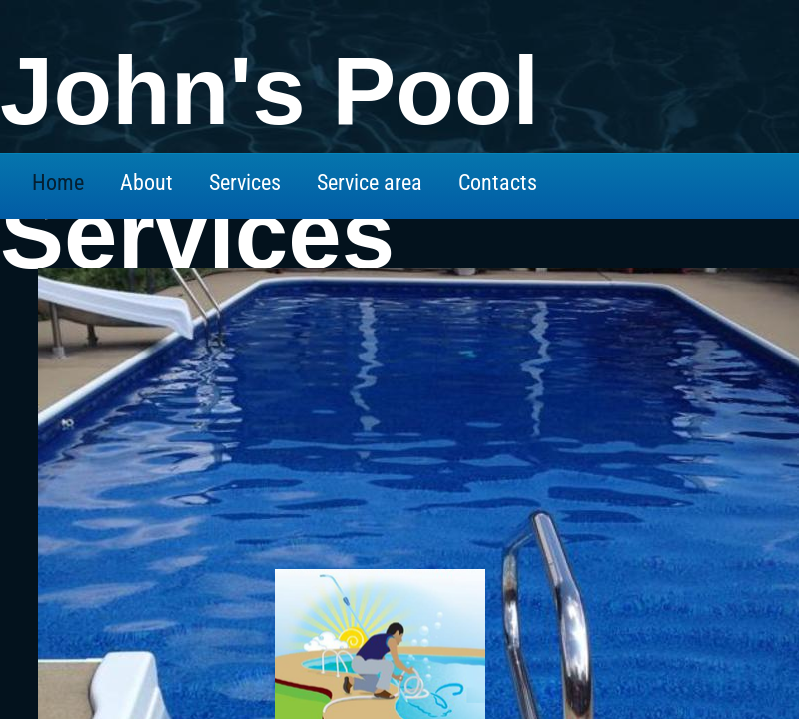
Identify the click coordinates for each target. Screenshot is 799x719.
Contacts (497, 182)
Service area (369, 182)
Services (245, 182)
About (146, 182)
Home (58, 182)
